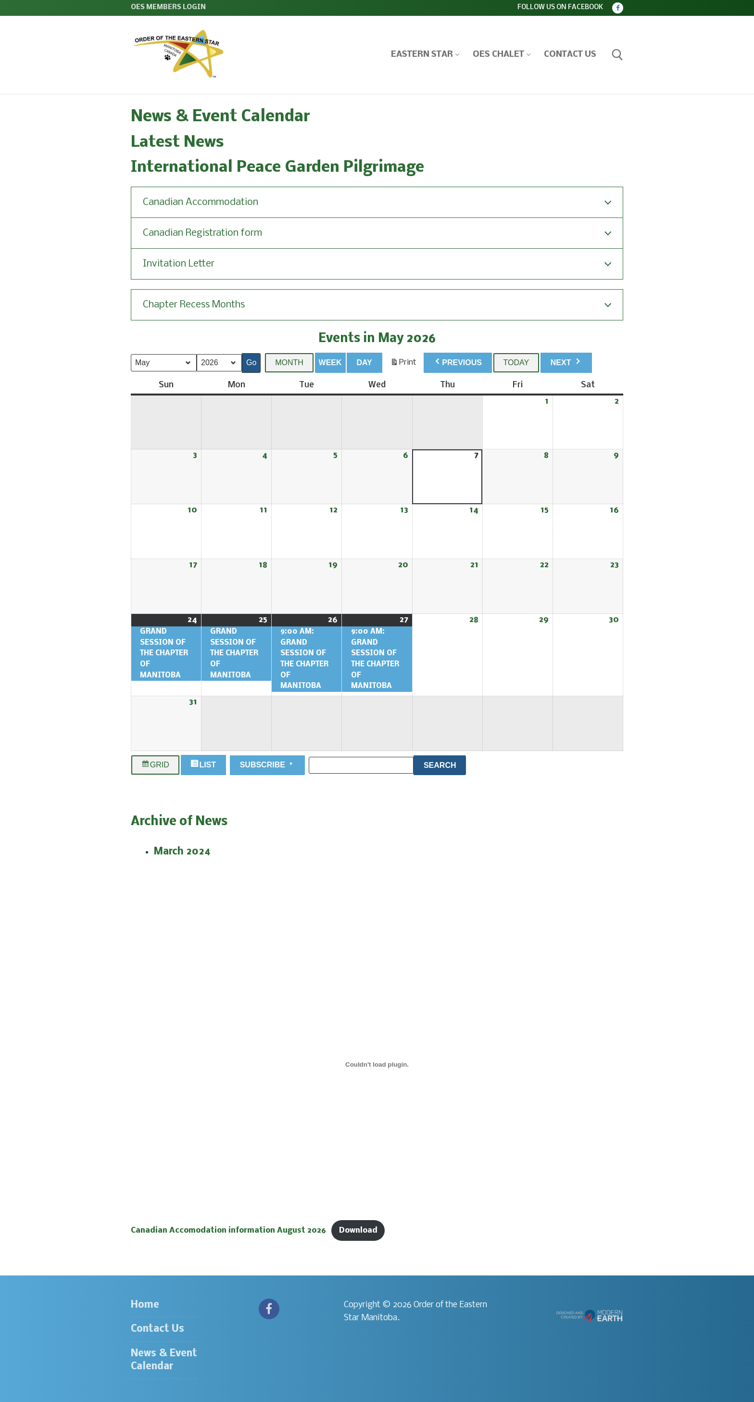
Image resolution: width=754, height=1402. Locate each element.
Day (364, 362)
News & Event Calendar (164, 1360)
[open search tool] (617, 55)
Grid (155, 765)
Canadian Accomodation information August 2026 (228, 1230)
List (204, 765)
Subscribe (267, 764)
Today (516, 362)
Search (445, 763)
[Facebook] (617, 7)
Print (403, 364)
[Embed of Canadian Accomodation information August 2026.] (377, 1064)
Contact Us (157, 1329)
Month (289, 362)
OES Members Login (168, 7)
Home (145, 1305)
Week (330, 362)
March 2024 (182, 852)
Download (358, 1230)
